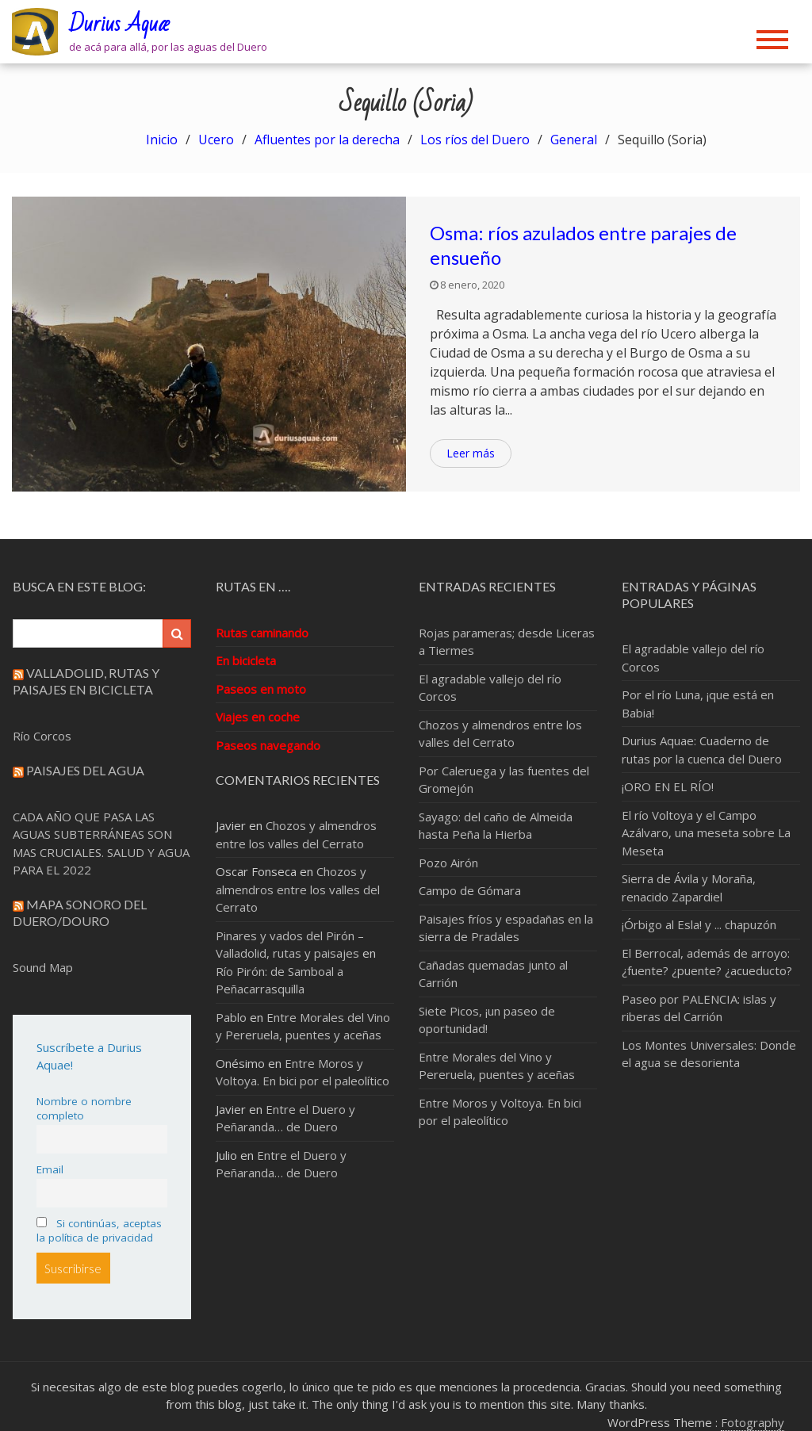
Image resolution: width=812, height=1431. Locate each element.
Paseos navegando (268, 745)
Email (49, 1169)
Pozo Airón (448, 862)
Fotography (752, 1422)
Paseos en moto (261, 689)
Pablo (231, 1017)
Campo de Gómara (470, 890)
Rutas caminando (262, 633)
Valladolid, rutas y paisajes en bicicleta (86, 681)
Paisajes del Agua (85, 770)
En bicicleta (246, 660)
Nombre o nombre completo (84, 1108)
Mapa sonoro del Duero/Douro (80, 912)
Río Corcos (42, 736)
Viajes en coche (258, 717)
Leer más (470, 453)
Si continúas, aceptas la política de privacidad (99, 1230)
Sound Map (43, 967)
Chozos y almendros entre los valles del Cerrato (298, 889)
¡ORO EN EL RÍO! (668, 786)
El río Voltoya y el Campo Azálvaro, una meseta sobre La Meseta (706, 833)
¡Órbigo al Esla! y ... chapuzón (699, 924)
